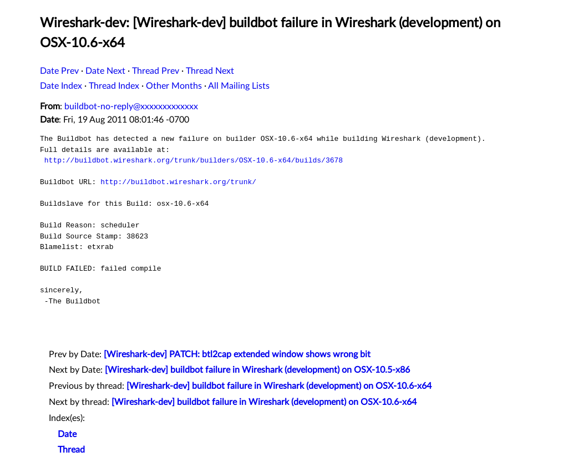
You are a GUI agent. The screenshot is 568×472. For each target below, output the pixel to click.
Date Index (61, 86)
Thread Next (210, 71)
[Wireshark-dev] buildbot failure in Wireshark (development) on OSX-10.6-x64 (279, 386)
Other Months (174, 86)
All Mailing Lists (239, 86)
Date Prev (59, 71)
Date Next (105, 71)
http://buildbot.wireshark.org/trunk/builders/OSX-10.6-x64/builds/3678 (193, 160)
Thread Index (114, 86)
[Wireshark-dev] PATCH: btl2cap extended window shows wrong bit (237, 354)
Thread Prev (155, 71)
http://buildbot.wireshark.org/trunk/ (178, 182)
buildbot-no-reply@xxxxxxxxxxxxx (131, 106)
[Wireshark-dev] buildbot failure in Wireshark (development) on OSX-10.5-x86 (257, 370)
